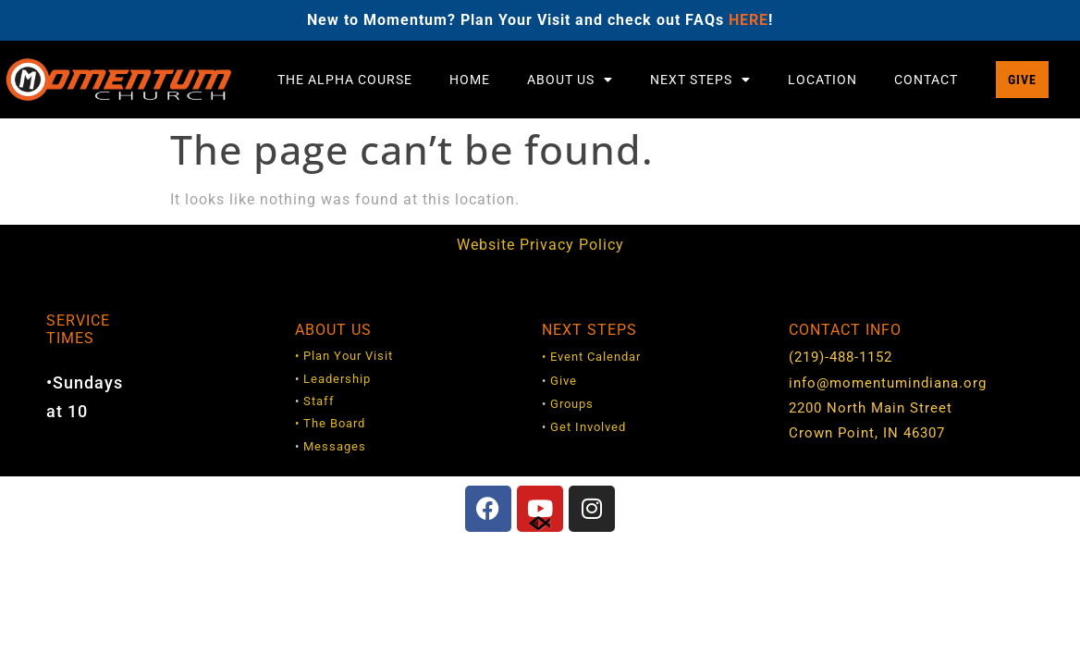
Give (563, 381)
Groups (572, 404)
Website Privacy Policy (540, 244)
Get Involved (588, 427)
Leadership (337, 379)
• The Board (330, 423)
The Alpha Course (344, 79)
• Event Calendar (591, 357)
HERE (748, 20)
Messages (334, 446)
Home (469, 79)
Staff (319, 401)
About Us (570, 79)
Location (822, 79)
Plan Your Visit (348, 356)
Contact (926, 79)
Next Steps (700, 79)
